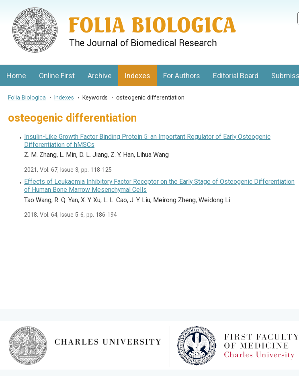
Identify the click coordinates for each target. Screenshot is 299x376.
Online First (57, 75)
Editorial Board (235, 75)
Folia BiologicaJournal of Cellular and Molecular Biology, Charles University (85, 7)
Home (16, 75)
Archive (100, 75)
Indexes (137, 75)
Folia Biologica (27, 97)
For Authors (181, 75)
